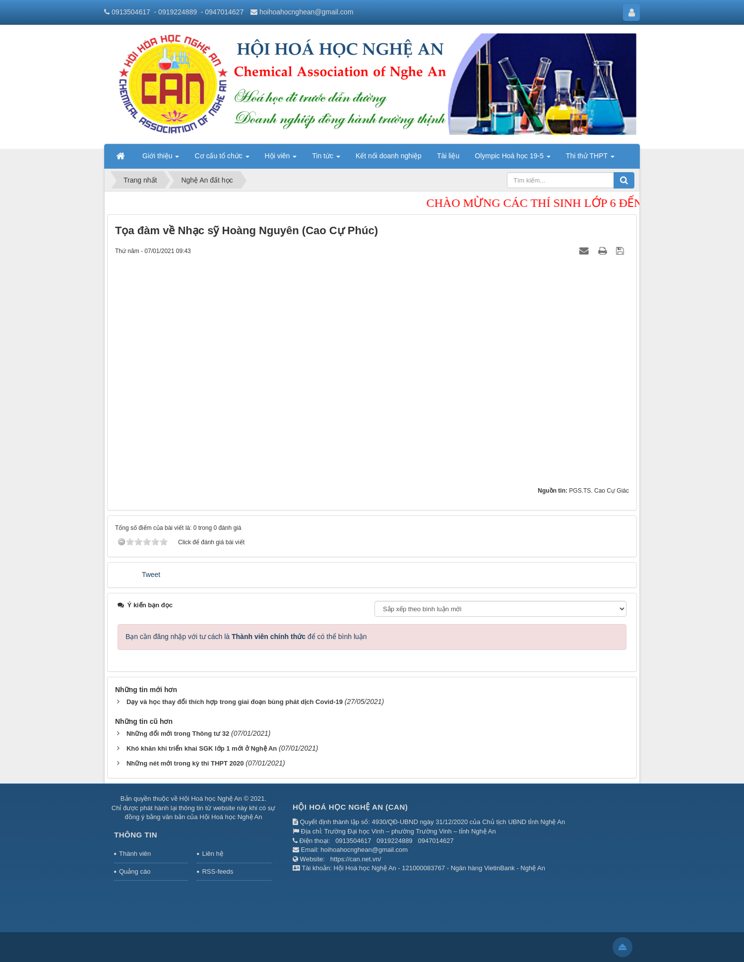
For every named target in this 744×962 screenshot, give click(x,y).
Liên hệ (212, 853)
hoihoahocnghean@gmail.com (306, 12)
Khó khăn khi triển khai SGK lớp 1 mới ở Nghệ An (201, 748)
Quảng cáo (134, 871)
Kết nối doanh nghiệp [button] (389, 156)
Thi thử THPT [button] (590, 159)
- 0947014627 (222, 12)
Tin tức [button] (326, 159)
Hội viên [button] (281, 159)
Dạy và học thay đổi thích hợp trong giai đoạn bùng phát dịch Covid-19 (234, 701)
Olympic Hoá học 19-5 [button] (513, 159)
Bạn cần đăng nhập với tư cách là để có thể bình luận (246, 637)
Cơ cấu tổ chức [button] (221, 159)
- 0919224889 (175, 12)
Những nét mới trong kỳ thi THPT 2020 (185, 763)
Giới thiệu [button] (160, 159)
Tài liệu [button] (448, 156)
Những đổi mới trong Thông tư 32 (177, 733)
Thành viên (135, 853)
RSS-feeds (217, 871)
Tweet (151, 574)
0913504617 (131, 12)
